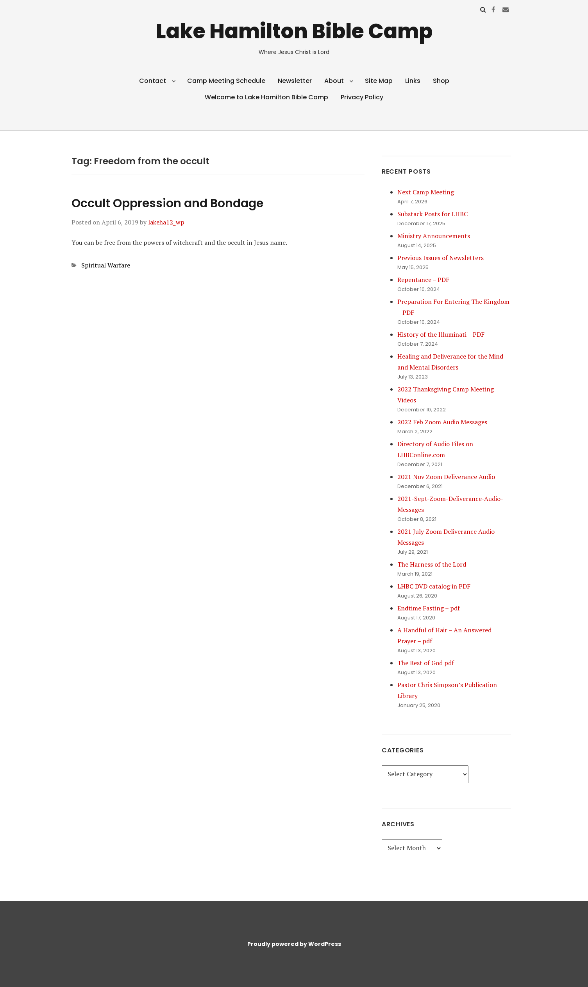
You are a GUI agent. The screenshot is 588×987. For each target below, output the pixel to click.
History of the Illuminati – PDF (440, 334)
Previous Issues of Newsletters (440, 257)
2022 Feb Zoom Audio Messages (442, 422)
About (334, 80)
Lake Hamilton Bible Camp (294, 31)
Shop (441, 80)
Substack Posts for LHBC (432, 214)
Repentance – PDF (423, 279)
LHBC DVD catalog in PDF (433, 586)
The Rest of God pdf (425, 663)
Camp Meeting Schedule (226, 80)
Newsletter (295, 80)
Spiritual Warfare (105, 265)
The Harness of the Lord (431, 564)
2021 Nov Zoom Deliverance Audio (446, 476)
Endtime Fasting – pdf (428, 608)
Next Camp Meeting (425, 192)
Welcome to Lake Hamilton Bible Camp (266, 97)
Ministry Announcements (433, 235)
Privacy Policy (362, 97)
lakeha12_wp (166, 222)
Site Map (379, 80)
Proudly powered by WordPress (294, 944)
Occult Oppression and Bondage (167, 203)
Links (412, 80)
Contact (152, 80)
